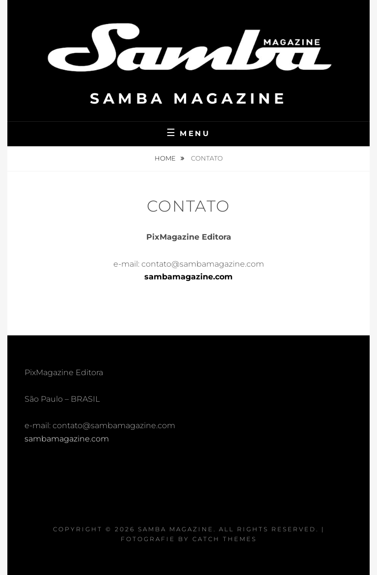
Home (166, 158)
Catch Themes (224, 539)
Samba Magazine (188, 98)
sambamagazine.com (188, 276)
